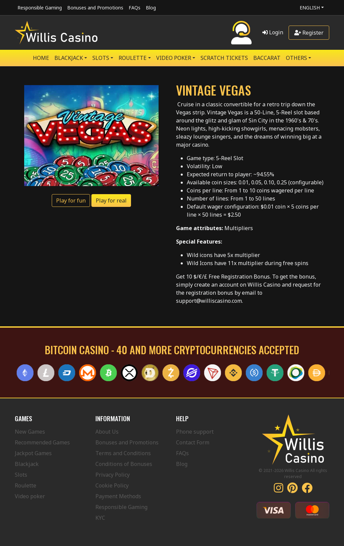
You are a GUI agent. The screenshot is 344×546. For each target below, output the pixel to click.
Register (309, 32)
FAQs (134, 7)
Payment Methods (118, 496)
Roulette (25, 485)
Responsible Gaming (39, 7)
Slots (21, 474)
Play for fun (71, 200)
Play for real (111, 200)
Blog (151, 7)
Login (272, 32)
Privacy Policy (112, 474)
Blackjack (27, 464)
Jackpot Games (33, 453)
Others (296, 58)
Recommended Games (42, 442)
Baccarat (267, 58)
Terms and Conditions (123, 453)
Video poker (30, 496)
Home (41, 58)
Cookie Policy (112, 485)
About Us (107, 431)
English (310, 7)
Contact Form (192, 442)
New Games (30, 431)
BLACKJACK (68, 58)
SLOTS (100, 58)
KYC (100, 517)
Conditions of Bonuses (123, 464)
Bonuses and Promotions (95, 7)
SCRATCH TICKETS (224, 58)
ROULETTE (132, 58)
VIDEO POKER (173, 58)
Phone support (195, 431)
